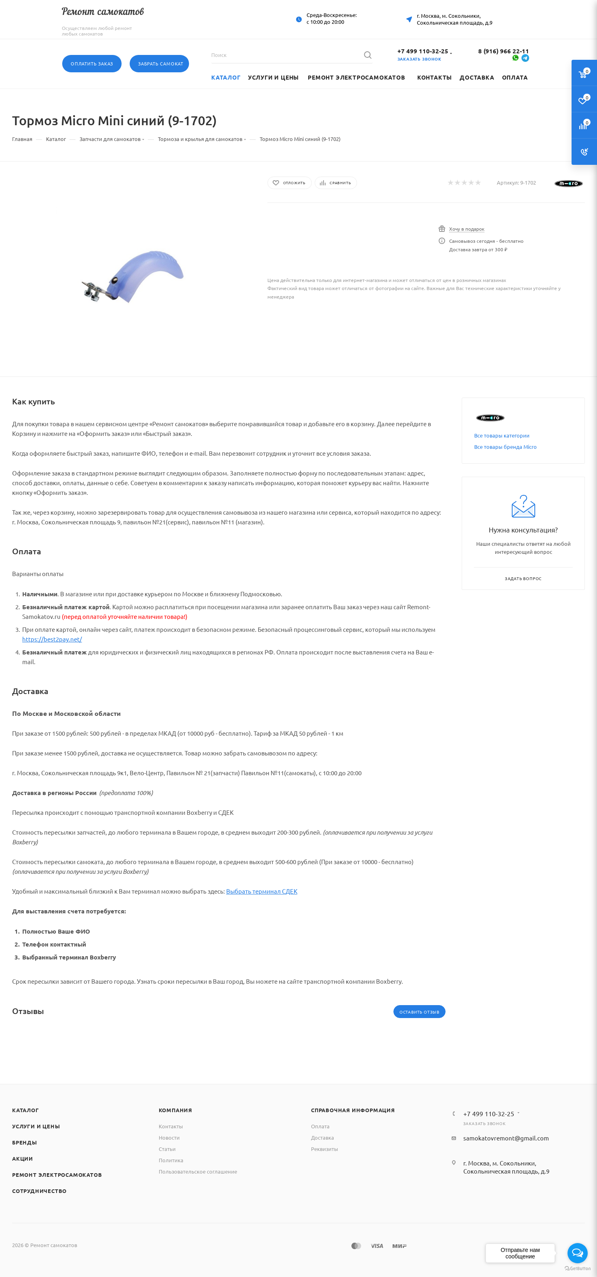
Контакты (171, 1126)
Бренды (24, 1142)
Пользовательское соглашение (198, 1171)
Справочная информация (353, 1110)
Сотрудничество (39, 1190)
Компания (175, 1110)
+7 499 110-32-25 (422, 51)
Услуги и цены (36, 1126)
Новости (169, 1137)
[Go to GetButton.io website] (578, 1268)
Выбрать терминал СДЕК (261, 891)
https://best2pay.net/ (52, 639)
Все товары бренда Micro (505, 446)
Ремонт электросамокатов (57, 1174)
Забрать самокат (160, 63)
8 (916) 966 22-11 (503, 51)
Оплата (320, 1126)
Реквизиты (324, 1148)
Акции (22, 1158)
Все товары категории (502, 435)
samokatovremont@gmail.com (506, 1138)
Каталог (25, 1110)
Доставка (322, 1137)
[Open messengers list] (578, 1253)
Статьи (167, 1148)
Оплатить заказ (92, 63)
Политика (171, 1160)
